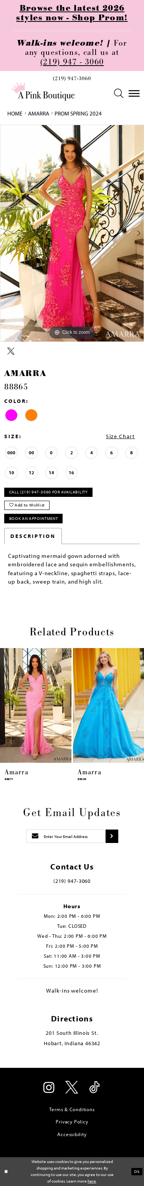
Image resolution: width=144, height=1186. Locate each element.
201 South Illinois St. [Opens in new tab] (72, 1032)
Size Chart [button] (120, 436)
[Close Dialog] (6, 1171)
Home (14, 113)
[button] (119, 93)
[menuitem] (72, 80)
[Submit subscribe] (112, 836)
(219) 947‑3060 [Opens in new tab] (72, 881)
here (92, 1181)
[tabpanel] (72, 233)
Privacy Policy (72, 1121)
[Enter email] (66, 836)
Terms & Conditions (71, 1109)
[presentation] (35, 705)
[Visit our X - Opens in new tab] (72, 1088)
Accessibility (71, 1134)
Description (33, 536)
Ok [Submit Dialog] (136, 1171)
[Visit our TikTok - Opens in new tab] (95, 1088)
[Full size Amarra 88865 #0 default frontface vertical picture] (72, 233)
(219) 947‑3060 (72, 78)
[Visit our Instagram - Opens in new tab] (49, 1088)
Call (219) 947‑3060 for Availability (48, 492)
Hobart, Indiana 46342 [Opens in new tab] (72, 1043)
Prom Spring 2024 (78, 113)
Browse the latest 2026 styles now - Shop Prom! (71, 13)
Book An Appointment (33, 518)
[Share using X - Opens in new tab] (11, 351)
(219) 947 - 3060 (72, 62)
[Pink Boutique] (43, 92)
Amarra (38, 113)
